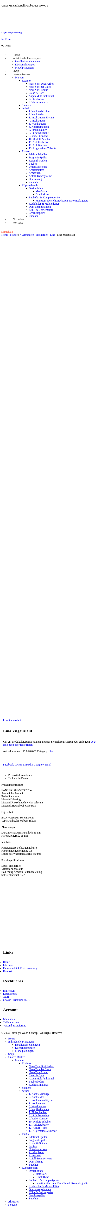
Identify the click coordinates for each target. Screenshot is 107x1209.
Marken (19, 77)
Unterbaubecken (38, 166)
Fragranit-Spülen (38, 157)
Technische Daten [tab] (18, 778)
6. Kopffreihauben (39, 126)
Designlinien (36, 188)
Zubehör (33, 182)
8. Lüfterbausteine (39, 132)
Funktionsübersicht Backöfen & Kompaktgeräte (62, 200)
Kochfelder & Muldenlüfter (44, 203)
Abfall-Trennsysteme (40, 175)
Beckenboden (36, 99)
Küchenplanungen (25, 64)
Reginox (26, 80)
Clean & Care (36, 92)
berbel (25, 108)
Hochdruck (42, 234)
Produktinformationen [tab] (20, 775)
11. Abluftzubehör (39, 142)
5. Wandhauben (37, 123)
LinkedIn (28, 764)
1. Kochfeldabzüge (39, 111)
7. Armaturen (27, 234)
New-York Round (38, 89)
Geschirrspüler (37, 212)
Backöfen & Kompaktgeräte (44, 197)
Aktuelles (13, 1201)
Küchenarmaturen (38, 102)
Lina (52, 234)
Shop (11, 1053)
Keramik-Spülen (38, 160)
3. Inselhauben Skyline (41, 117)
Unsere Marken (22, 74)
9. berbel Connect (38, 136)
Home (4, 234)
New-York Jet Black (40, 86)
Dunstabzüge (36, 179)
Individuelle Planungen (27, 58)
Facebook (8, 764)
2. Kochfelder (36, 114)
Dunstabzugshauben (40, 206)
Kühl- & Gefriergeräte (41, 209)
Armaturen (35, 172)
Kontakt (18, 222)
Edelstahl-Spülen (38, 154)
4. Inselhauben (37, 120)
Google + (39, 764)
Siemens (26, 105)
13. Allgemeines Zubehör (42, 148)
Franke (25, 151)
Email (48, 764)
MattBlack (41, 191)
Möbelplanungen (24, 1050)
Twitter (18, 764)
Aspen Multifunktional (41, 96)
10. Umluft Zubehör (40, 139)
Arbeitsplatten (36, 169)
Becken (33, 163)
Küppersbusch (30, 185)
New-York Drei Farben (41, 83)
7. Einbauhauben (38, 129)
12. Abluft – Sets (38, 145)
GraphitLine (42, 194)
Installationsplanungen (27, 61)
